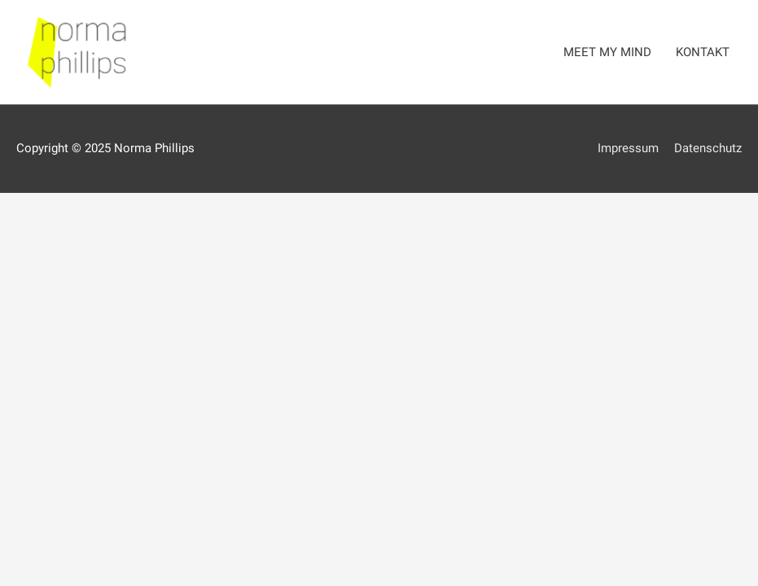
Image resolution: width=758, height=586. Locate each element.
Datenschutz (708, 148)
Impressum (628, 148)
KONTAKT (703, 52)
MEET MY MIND (607, 52)
